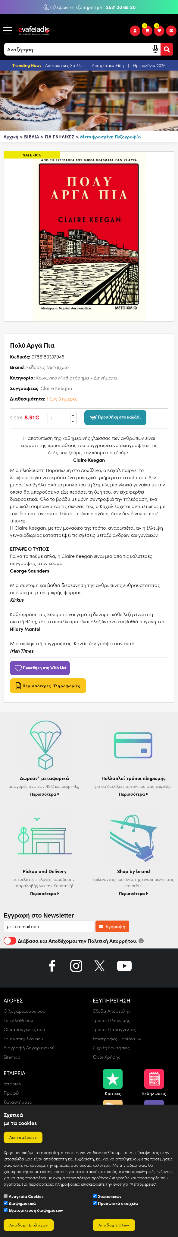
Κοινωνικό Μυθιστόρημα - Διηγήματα (76, 377)
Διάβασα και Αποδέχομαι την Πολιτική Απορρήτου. (74, 941)
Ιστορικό (12, 1084)
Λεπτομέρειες (23, 1137)
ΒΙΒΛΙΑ (31, 136)
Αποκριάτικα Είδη (108, 65)
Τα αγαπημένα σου (23, 1039)
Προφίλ (12, 1093)
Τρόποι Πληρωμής (111, 1020)
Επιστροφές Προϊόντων (117, 1039)
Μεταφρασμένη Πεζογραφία (110, 136)
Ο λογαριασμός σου (24, 1011)
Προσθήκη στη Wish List (40, 667)
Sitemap (12, 1057)
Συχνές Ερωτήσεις (111, 1048)
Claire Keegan (56, 388)
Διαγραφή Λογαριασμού (29, 1048)
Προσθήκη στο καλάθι (115, 417)
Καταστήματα (18, 1102)
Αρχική (11, 136)
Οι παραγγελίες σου (24, 1029)
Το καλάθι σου (18, 1020)
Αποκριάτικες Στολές (64, 65)
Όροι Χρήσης (106, 1057)
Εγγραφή (112, 926)
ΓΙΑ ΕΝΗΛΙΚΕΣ (59, 136)
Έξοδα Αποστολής (111, 1011)
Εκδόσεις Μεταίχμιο (47, 367)
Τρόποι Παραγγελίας (114, 1029)
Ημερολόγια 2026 (149, 65)
